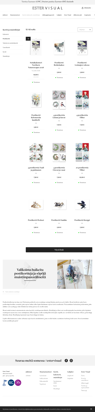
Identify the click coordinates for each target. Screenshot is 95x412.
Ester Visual (67, 15)
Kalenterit (6, 34)
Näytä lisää (59, 249)
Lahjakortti (70, 376)
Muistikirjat (6, 56)
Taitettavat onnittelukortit (10, 43)
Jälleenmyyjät (78, 15)
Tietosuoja (84, 390)
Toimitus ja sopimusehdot (85, 387)
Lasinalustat (43, 376)
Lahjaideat (70, 378)
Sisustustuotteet (15, 15)
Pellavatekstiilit (44, 381)
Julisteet (5, 15)
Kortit (55, 386)
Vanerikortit (6, 47)
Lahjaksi (59, 15)
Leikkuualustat (44, 378)
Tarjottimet (43, 384)
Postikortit (6, 39)
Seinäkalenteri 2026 (57, 382)
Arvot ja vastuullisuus (84, 379)
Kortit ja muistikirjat (11, 29)
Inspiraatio (87, 15)
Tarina (83, 376)
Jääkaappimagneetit (48, 15)
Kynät (4, 52)
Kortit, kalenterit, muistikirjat (31, 15)
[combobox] (85, 29)
